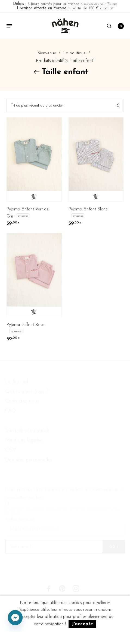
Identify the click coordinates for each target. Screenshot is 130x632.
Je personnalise (34, 196)
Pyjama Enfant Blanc (88, 209)
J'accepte (82, 624)
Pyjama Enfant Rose (25, 325)
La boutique (74, 53)
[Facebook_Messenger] (15, 618)
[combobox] (65, 105)
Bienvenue (46, 53)
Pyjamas (23, 215)
